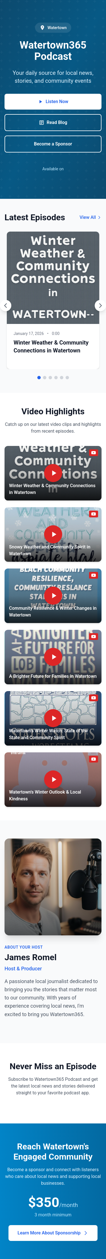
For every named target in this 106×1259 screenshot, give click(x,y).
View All (90, 217)
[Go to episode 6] (67, 377)
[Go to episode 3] (50, 377)
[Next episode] (100, 305)
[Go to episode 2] (44, 377)
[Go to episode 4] (56, 377)
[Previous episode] (5, 305)
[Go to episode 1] (39, 377)
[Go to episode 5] (61, 377)
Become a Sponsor (53, 144)
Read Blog (53, 122)
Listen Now (53, 101)
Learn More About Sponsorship (53, 1233)
